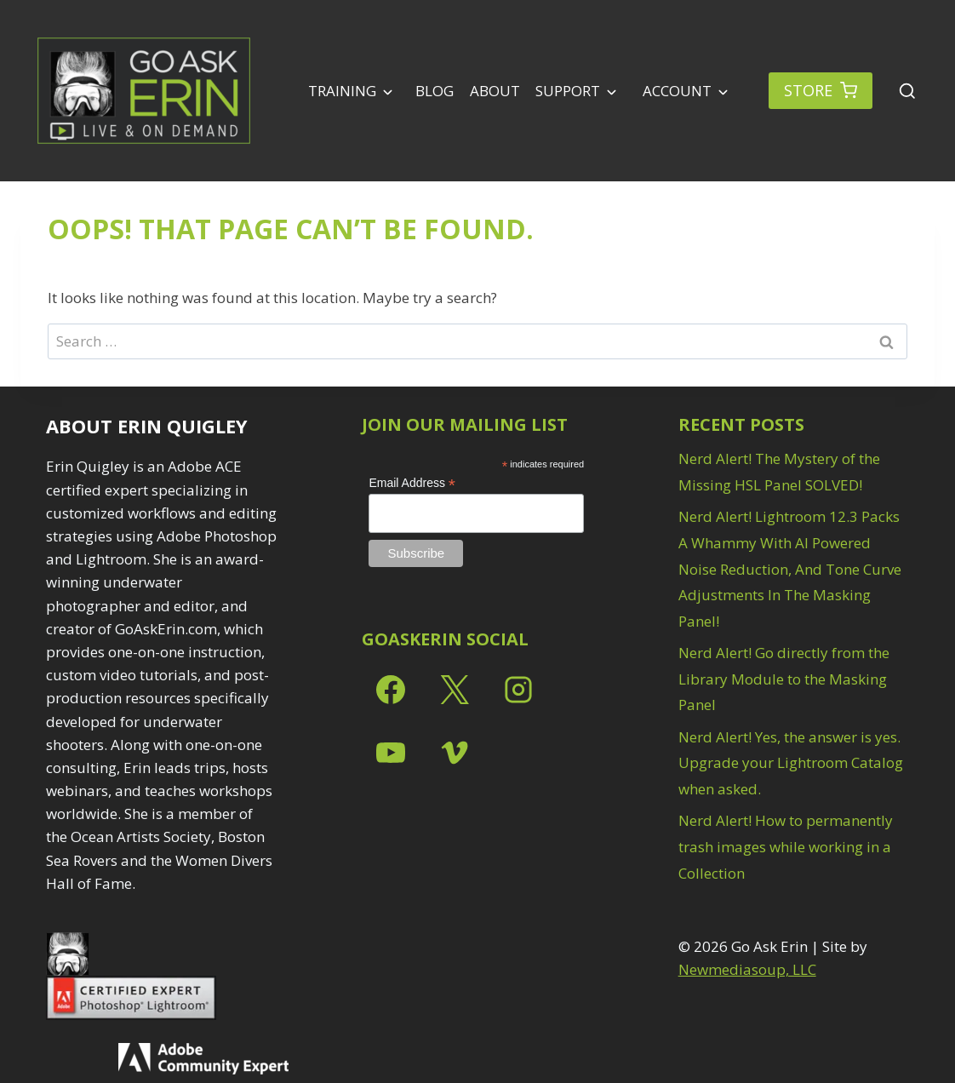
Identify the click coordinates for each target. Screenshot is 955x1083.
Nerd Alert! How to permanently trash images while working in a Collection (785, 846)
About (495, 90)
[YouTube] (391, 753)
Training (342, 90)
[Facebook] (391, 690)
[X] (454, 690)
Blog (434, 90)
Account (675, 90)
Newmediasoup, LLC (747, 969)
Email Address (412, 483)
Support (567, 90)
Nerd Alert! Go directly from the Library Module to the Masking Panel (783, 678)
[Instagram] (518, 690)
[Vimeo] (454, 753)
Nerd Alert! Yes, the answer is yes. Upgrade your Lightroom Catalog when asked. (790, 763)
